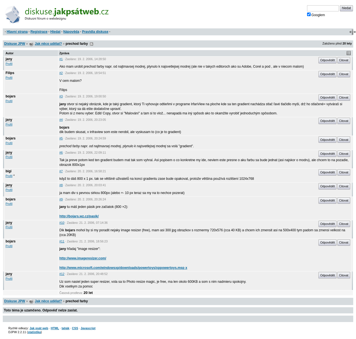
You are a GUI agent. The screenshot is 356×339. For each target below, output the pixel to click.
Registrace (38, 32)
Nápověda (71, 32)
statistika (34, 332)
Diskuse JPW (14, 44)
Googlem (316, 15)
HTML (55, 328)
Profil (9, 63)
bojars (11, 96)
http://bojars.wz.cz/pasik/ (79, 216)
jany (9, 59)
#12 (62, 274)
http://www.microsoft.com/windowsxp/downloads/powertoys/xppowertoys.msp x (123, 268)
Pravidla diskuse (95, 32)
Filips (10, 73)
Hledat (55, 32)
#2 (61, 73)
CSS (75, 328)
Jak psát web (38, 328)
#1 (61, 59)
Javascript (88, 328)
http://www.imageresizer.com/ (83, 258)
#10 (62, 222)
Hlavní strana (17, 32)
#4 (61, 119)
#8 (61, 185)
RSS (91, 44)
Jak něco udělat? (48, 44)
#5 (61, 138)
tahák (65, 328)
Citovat (343, 60)
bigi (8, 171)
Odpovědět (327, 60)
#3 (61, 96)
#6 (61, 152)
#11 (62, 241)
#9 (61, 199)
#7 (61, 171)
